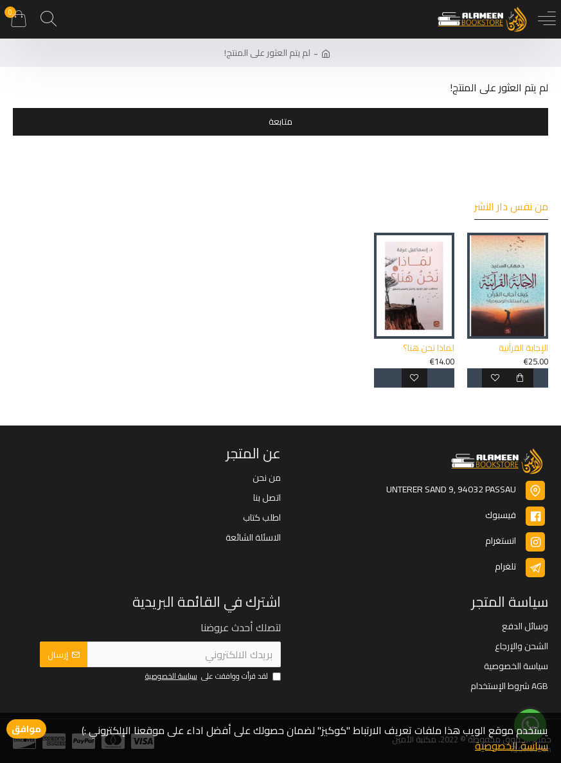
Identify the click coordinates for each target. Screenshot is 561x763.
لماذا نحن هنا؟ (428, 348)
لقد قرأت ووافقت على (212, 676)
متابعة (280, 121)
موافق (26, 729)
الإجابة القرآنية (523, 348)
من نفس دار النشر (511, 208)
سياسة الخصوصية (511, 745)
